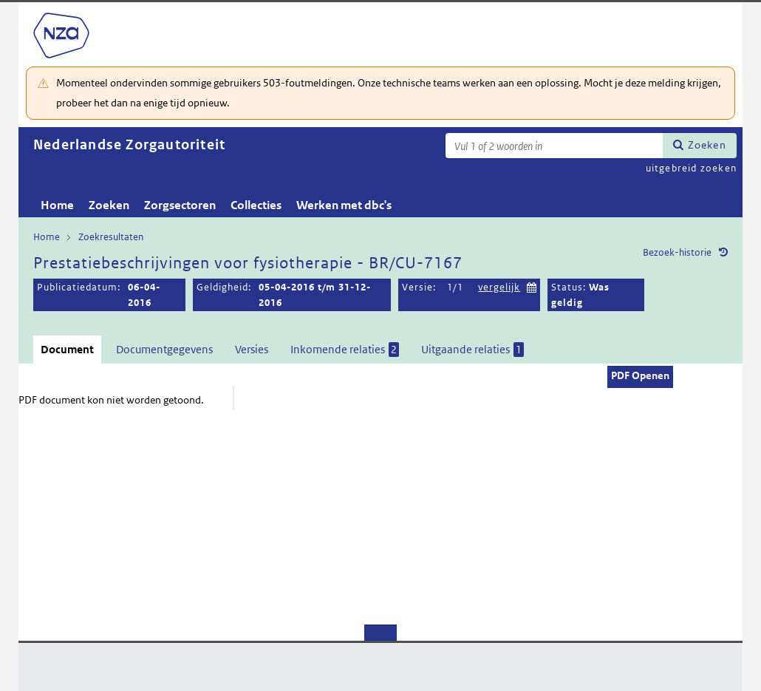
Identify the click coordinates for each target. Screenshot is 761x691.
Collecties (256, 205)
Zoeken (707, 145)
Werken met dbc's (344, 205)
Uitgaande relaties (472, 349)
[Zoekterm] (554, 145)
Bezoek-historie (677, 252)
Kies (532, 286)
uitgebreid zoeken (691, 168)
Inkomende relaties (344, 349)
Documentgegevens (164, 349)
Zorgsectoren (180, 205)
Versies (251, 349)
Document (67, 349)
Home (57, 205)
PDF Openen (640, 375)
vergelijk (499, 287)
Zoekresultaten (110, 237)
